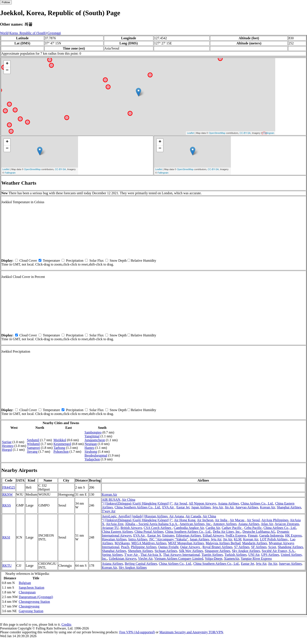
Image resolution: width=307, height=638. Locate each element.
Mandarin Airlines (254, 543)
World (4, 33)
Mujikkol (60, 440)
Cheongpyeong (29, 606)
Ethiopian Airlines (188, 535)
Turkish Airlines (235, 554)
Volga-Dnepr (213, 558)
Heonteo (7, 446)
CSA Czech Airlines (158, 528)
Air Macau (237, 520)
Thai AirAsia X (150, 554)
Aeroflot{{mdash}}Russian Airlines (143, 516)
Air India (221, 520)
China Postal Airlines (149, 531)
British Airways (131, 528)
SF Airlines (258, 547)
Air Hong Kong (184, 520)
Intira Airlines (137, 539)
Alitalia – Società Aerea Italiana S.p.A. (151, 524)
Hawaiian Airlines (114, 539)
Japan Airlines (201, 507)
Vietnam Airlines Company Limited (178, 558)
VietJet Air (145, 558)
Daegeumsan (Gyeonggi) (36, 597)
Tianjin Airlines (212, 554)
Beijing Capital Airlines (141, 563)
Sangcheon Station (31, 587)
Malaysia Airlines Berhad (223, 543)
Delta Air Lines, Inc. (227, 531)
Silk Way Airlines (191, 551)
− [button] (7, 70)
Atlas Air (267, 524)
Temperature (51, 260)
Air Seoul (180, 503)
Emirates (168, 535)
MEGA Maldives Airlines (148, 543)
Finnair (253, 535)
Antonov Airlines (225, 524)
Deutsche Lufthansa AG (258, 531)
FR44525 (8, 487)
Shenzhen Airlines (140, 551)
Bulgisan (25, 583)
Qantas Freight (168, 547)
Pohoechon (61, 451)
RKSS (6, 505)
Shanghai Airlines (289, 507)
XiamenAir (231, 558)
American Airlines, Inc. (195, 524)
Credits (66, 624)
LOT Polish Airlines (274, 539)
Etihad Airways (213, 535)
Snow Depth (118, 260)
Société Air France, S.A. (278, 551)
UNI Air (253, 554)
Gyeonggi (54, 33)
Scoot (272, 547)
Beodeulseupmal (96, 455)
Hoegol (7, 449)
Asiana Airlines (228, 503)
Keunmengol (62, 444)
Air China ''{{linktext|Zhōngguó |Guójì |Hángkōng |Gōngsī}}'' (137, 501)
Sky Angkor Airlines (246, 551)
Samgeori (33, 448)
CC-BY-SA (245, 133)
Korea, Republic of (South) (27, 33)
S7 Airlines (241, 547)
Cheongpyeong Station (34, 601)
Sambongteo (93, 432)
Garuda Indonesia (271, 535)
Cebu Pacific (253, 528)
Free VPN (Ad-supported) (137, 632)
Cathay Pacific (232, 528)
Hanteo (89, 448)
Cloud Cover (28, 260)
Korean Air (109, 494)
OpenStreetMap (217, 133)
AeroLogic (109, 516)
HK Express (293, 535)
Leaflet (190, 133)
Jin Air (229, 507)
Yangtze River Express (256, 558)
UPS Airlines (270, 554)
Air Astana (176, 516)
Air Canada (193, 516)
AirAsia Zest (114, 524)
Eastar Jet (183, 507)
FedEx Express (236, 535)
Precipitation (74, 260)
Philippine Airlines (143, 547)
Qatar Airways (190, 547)
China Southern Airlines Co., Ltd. (137, 507)
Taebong (59, 448)
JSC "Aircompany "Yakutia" (168, 539)
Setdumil (33, 440)
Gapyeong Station (31, 611)
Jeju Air (217, 507)
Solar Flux (96, 260)
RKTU (7, 565)
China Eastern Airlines (117, 531)
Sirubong (91, 451)
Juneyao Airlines (246, 507)
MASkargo (122, 543)
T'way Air (109, 511)
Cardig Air (213, 528)
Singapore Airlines (217, 551)
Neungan (91, 444)
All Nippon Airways (202, 503)
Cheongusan (27, 592)
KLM (238, 539)
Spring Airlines (112, 554)
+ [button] (7, 64)
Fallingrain (268, 133)
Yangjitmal (92, 436)
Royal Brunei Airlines (217, 547)
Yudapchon (92, 459)
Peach (125, 547)
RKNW (7, 494)
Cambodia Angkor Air (189, 528)
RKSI (6, 537)
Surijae (7, 442)
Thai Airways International (181, 554)
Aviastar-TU (110, 528)
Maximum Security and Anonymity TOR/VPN (191, 632)
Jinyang (32, 451)
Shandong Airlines (290, 547)
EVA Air (168, 507)
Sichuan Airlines (166, 551)
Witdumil (33, 444)
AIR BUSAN (111, 499)
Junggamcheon (95, 440)
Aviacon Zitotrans (287, 524)
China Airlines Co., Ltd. (257, 503)
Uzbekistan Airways (122, 558)
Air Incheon (205, 520)
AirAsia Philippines (274, 520)
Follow (6, 2)
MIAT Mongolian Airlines (186, 543)
